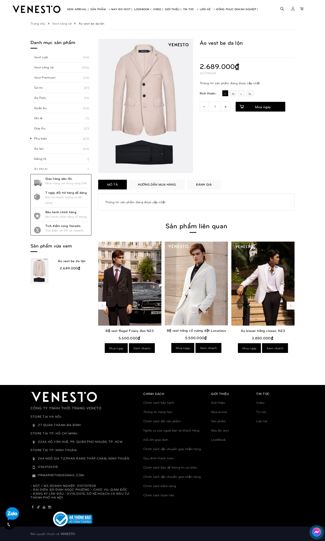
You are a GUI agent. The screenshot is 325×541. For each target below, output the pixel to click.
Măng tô (42, 159)
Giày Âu (42, 128)
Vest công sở (46, 67)
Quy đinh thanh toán (158, 458)
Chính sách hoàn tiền (158, 495)
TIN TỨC (263, 394)
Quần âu (42, 108)
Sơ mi (41, 88)
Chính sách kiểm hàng (159, 486)
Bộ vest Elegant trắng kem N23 (119, 331)
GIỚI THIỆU (220, 394)
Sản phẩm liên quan (196, 225)
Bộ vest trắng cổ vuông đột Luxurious (252, 330)
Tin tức (261, 412)
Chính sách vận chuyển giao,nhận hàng (172, 476)
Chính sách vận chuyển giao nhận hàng (172, 449)
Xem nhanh (131, 348)
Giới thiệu (218, 402)
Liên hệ (261, 421)
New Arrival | (78, 9)
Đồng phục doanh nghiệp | (237, 9)
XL (250, 94)
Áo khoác (43, 169)
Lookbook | (143, 9)
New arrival (219, 412)
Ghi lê (41, 118)
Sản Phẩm (100, 9)
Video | (158, 9)
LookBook (218, 439)
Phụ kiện (43, 138)
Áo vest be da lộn (72, 261)
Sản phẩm (218, 421)
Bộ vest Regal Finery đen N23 (186, 331)
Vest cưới (43, 57)
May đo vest (220, 430)
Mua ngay (263, 107)
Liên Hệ (207, 9)
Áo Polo (42, 98)
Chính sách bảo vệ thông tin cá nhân (170, 467)
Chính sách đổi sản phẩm (162, 421)
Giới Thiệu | (173, 9)
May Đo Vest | (121, 9)
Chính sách (153, 394)
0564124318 (48, 467)
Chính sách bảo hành (158, 402)
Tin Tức (190, 9)
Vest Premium (47, 77)
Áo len (41, 149)
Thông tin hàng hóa (157, 412)
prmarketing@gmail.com (61, 475)
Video (260, 402)
